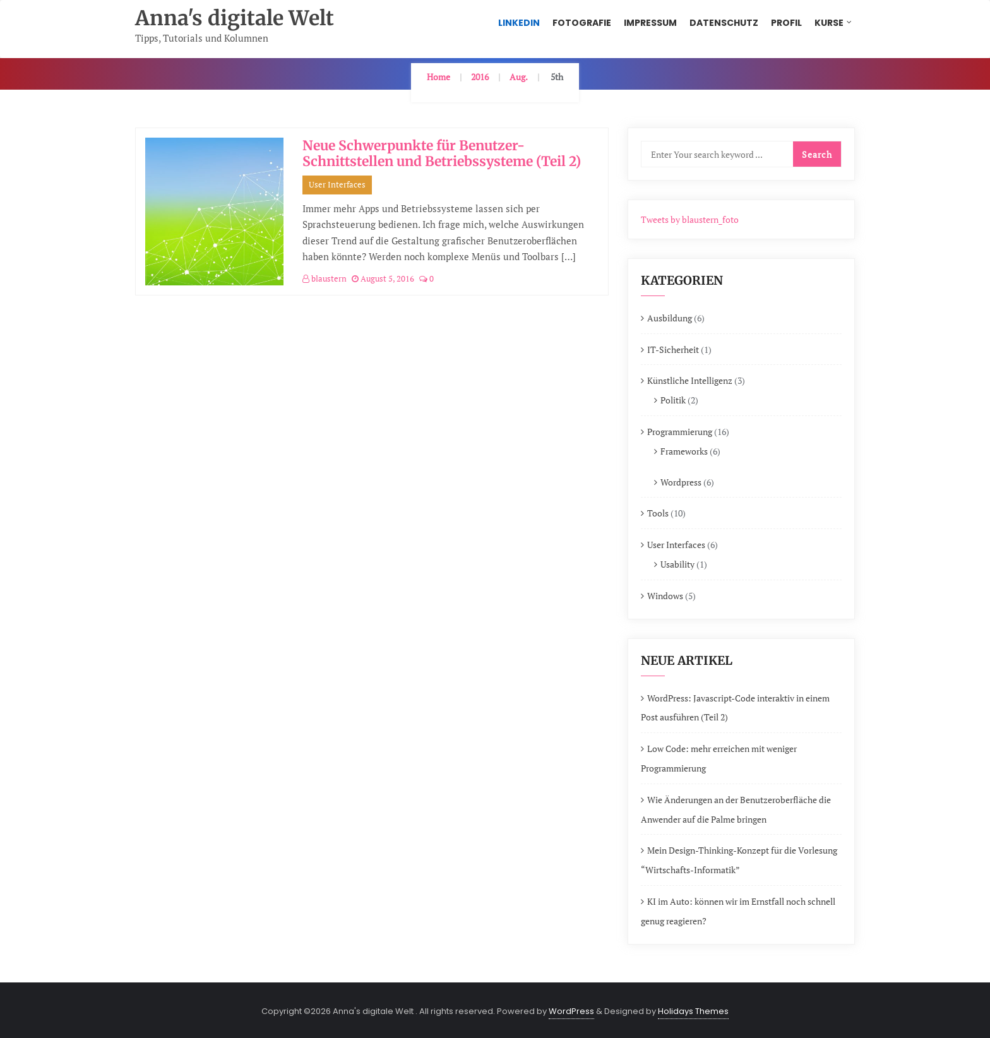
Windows (665, 596)
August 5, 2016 (383, 278)
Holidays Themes (693, 1011)
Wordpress (680, 482)
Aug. (519, 77)
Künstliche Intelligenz (689, 380)
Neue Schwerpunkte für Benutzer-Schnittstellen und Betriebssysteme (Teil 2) (441, 153)
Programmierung (679, 432)
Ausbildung (669, 318)
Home (438, 77)
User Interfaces (337, 184)
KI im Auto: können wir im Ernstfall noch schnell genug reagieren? (738, 911)
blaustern (324, 278)
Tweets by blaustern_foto (690, 219)
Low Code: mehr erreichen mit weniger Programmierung (719, 758)
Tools (658, 513)
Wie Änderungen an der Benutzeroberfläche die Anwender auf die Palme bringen (736, 809)
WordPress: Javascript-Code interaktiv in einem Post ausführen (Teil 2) (735, 708)
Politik (673, 400)
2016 (480, 77)
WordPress (571, 1011)
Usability (677, 564)
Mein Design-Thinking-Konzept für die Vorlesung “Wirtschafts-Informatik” (739, 860)
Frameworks (684, 451)
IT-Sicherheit (673, 349)
